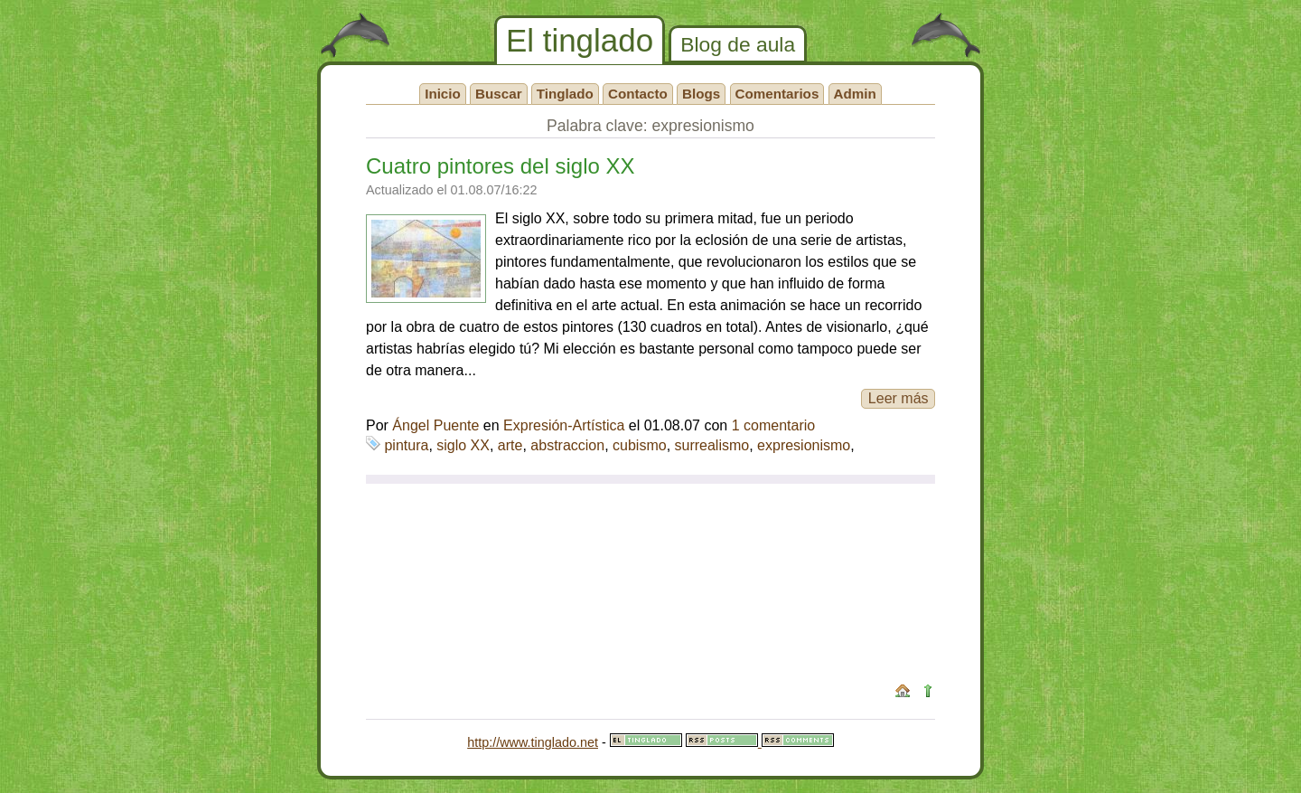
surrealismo (712, 445)
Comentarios (777, 93)
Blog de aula (737, 44)
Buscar (498, 93)
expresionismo (803, 445)
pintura (406, 445)
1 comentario (774, 425)
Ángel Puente (435, 425)
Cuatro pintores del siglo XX (500, 166)
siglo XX (463, 445)
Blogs (701, 93)
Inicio (443, 93)
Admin (855, 93)
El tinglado (579, 40)
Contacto (638, 93)
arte (510, 445)
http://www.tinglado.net (532, 742)
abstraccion (567, 445)
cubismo (640, 445)
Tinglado (565, 93)
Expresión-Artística (563, 425)
